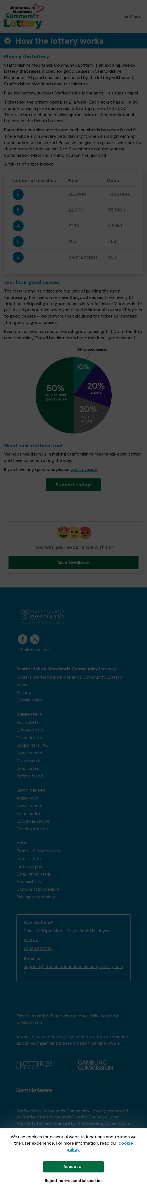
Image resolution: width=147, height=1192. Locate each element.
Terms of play (30, 866)
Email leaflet (28, 813)
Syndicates (27, 768)
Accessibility (29, 881)
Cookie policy (30, 700)
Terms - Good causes (38, 851)
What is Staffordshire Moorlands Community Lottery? (70, 677)
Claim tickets (29, 738)
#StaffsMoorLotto (34, 650)
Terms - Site (28, 859)
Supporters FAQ (32, 745)
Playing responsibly (35, 897)
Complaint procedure (38, 889)
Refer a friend (29, 776)
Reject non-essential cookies (74, 1180)
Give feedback (74, 562)
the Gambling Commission (103, 1123)
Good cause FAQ (33, 821)
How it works (29, 753)
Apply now (27, 798)
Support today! (73, 484)
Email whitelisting (33, 874)
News (21, 685)
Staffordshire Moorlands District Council (62, 1117)
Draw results (29, 760)
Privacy (23, 692)
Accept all (73, 1166)
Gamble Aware (105, 1043)
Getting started (32, 829)
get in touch (83, 469)
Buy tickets (27, 722)
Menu (133, 16)
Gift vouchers (30, 730)
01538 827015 (38, 949)
